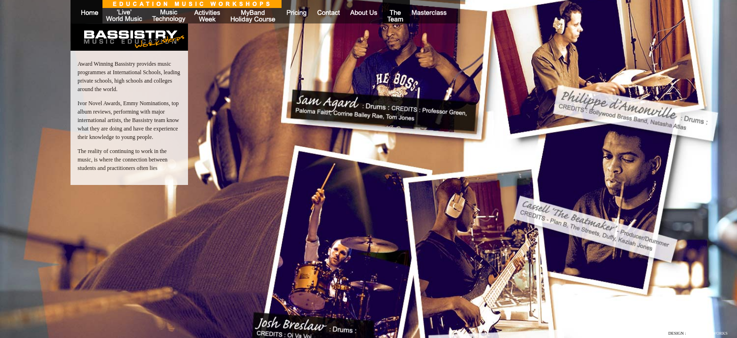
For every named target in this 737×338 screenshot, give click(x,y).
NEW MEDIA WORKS (707, 333)
